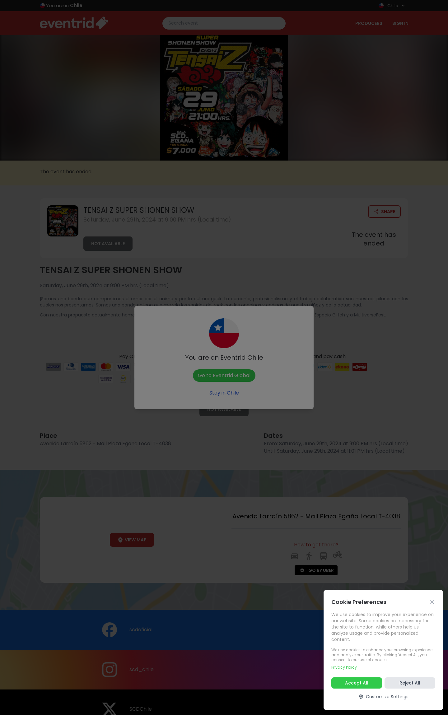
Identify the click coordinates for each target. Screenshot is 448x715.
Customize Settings (383, 697)
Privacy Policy (344, 667)
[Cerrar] (432, 602)
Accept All (356, 683)
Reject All (409, 683)
